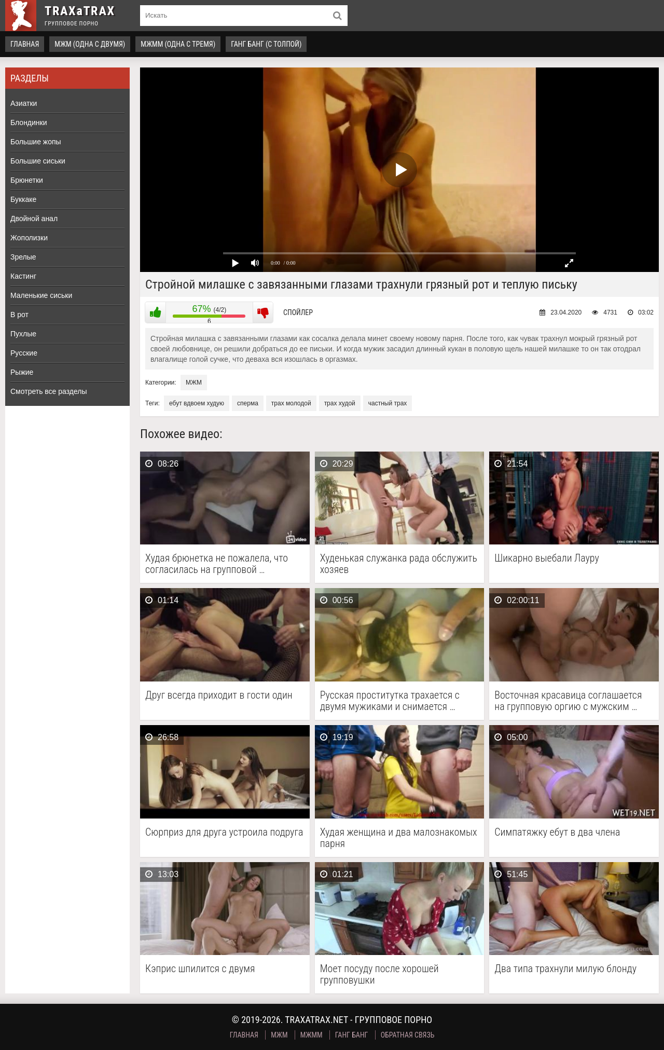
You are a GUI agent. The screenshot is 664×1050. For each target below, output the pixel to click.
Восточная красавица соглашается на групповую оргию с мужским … (568, 700)
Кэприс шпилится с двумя (200, 969)
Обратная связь (408, 1035)
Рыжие (21, 372)
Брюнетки (26, 180)
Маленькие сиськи (41, 295)
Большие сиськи (37, 161)
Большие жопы (35, 142)
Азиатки (23, 103)
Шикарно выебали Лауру (546, 558)
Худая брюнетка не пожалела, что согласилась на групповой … (216, 563)
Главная (24, 44)
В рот (19, 314)
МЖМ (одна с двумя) (89, 44)
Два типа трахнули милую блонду (565, 969)
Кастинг (23, 276)
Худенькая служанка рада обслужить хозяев (398, 563)
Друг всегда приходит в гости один (219, 695)
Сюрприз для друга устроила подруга (224, 832)
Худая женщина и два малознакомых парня (398, 837)
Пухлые (23, 334)
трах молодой (291, 403)
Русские (23, 353)
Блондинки (28, 122)
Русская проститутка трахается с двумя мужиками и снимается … (390, 700)
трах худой (339, 403)
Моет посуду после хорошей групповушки (379, 974)
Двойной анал (34, 218)
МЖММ (311, 1035)
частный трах (387, 403)
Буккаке (23, 199)
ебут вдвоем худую (196, 403)
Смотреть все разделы (48, 391)
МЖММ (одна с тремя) (178, 44)
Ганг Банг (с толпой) (266, 44)
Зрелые (23, 257)
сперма (247, 403)
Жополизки (29, 238)
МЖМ (194, 382)
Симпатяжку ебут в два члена (557, 832)
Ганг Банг (351, 1035)
